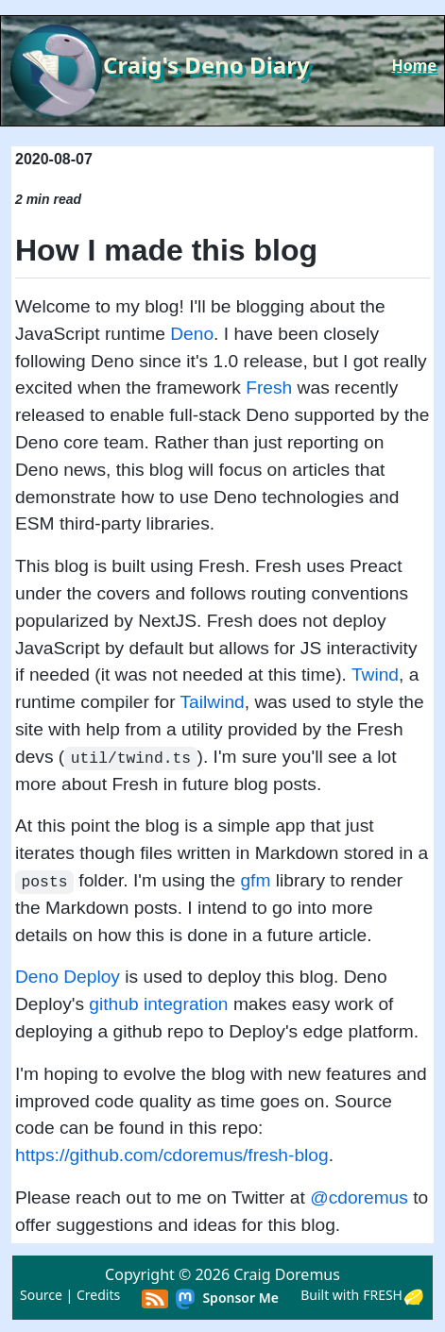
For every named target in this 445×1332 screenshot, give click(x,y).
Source (41, 1295)
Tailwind (212, 702)
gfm (255, 880)
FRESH (382, 1295)
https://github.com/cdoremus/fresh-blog (172, 1155)
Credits (98, 1295)
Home (414, 65)
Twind (375, 674)
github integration (158, 1004)
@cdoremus (359, 1197)
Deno (192, 334)
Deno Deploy (67, 976)
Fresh (269, 387)
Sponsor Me (240, 1298)
